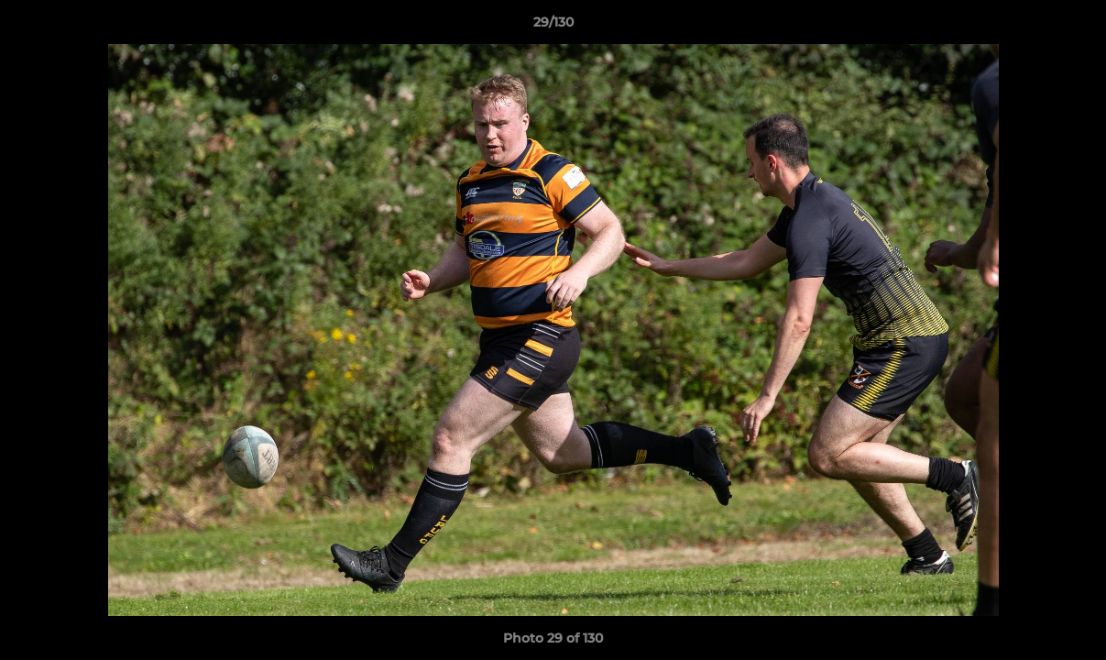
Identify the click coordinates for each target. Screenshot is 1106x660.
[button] (1073, 26)
